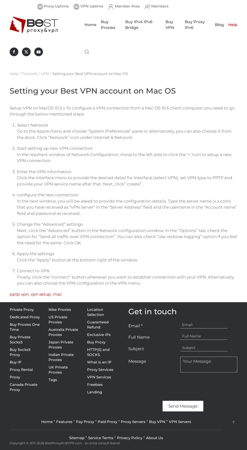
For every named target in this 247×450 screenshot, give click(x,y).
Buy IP (15, 362)
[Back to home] (34, 25)
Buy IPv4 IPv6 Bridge (138, 25)
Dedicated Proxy (25, 317)
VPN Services (99, 377)
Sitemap (76, 438)
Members (156, 6)
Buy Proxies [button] (108, 25)
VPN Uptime (88, 6)
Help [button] (232, 24)
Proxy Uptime (53, 6)
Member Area (124, 6)
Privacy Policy (129, 438)
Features (64, 421)
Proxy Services (100, 369)
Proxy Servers (133, 421)
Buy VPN (169, 25)
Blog (219, 24)
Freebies (95, 384)
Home (90, 24)
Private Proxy (22, 309)
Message (137, 361)
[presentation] (165, 386)
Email (135, 325)
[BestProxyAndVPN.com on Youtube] (38, 52)
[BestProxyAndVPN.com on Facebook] (14, 52)
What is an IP (99, 362)
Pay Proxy (85, 421)
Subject (136, 348)
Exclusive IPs (99, 334)
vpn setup (41, 294)
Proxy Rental (21, 369)
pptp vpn (19, 294)
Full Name (139, 337)
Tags (52, 379)
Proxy (15, 377)
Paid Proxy (107, 421)
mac (57, 294)
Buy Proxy (96, 342)
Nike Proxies (59, 309)
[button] (86, 52)
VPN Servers (180, 421)
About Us (154, 438)
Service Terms (100, 438)
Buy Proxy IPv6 (195, 25)
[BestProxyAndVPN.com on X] (26, 52)
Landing (94, 392)
